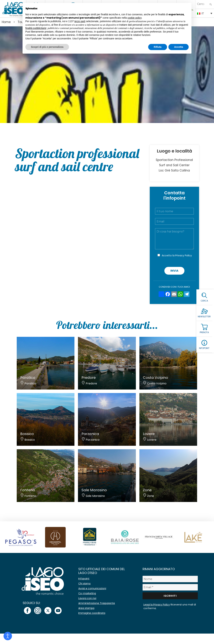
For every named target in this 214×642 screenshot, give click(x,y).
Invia (174, 271)
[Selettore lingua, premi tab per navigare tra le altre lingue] (204, 13)
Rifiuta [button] (158, 47)
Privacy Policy (183, 255)
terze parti (79, 21)
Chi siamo (84, 583)
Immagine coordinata (91, 613)
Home (6, 22)
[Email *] (170, 587)
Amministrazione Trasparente (96, 603)
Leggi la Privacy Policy (156, 604)
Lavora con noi (87, 598)
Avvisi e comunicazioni (92, 588)
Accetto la (177, 255)
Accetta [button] (178, 47)
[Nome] (170, 579)
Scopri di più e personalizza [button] (47, 47)
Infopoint (83, 578)
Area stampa (86, 608)
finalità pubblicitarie (35, 28)
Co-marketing (87, 593)
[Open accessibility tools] (8, 636)
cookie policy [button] (134, 17)
